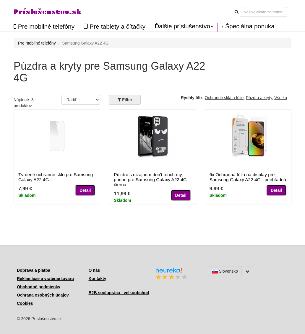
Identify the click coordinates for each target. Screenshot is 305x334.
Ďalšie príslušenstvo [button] (184, 26)
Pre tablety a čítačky (114, 26)
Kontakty (97, 278)
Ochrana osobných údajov (43, 295)
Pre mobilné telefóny (44, 26)
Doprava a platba (33, 270)
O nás (94, 270)
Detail (85, 190)
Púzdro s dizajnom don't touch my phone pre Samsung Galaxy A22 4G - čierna (151, 179)
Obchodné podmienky (38, 286)
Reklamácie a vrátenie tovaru (45, 278)
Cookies (25, 303)
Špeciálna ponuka (248, 26)
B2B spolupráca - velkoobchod (119, 292)
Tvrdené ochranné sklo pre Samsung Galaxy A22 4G (55, 177)
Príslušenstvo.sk (47, 12)
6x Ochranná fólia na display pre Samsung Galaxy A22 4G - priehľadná (248, 177)
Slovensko (225, 271)
